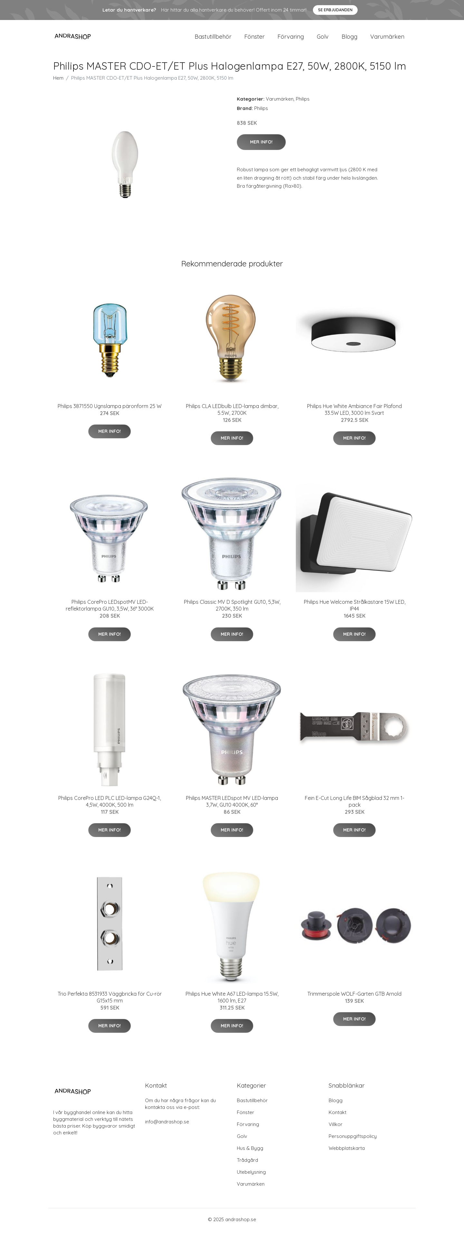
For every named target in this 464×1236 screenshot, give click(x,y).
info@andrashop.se (167, 1127)
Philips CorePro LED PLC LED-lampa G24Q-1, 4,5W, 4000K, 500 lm (109, 806)
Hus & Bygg (250, 1154)
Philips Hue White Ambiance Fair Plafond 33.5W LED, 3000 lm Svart (354, 415)
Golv (323, 39)
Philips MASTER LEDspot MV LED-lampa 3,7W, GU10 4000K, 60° (232, 806)
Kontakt (337, 1118)
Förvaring (290, 39)
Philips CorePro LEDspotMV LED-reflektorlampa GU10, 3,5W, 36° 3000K (110, 610)
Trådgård (247, 1165)
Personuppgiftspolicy (353, 1142)
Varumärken (387, 39)
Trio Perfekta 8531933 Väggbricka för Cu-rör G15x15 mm (110, 1002)
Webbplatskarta (347, 1154)
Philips (303, 104)
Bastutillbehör (213, 39)
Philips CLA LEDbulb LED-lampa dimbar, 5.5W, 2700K (232, 415)
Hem (58, 83)
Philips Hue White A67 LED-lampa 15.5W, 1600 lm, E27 (232, 1002)
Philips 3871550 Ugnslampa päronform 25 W (109, 411)
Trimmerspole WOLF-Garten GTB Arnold (354, 999)
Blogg (349, 39)
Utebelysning (251, 1177)
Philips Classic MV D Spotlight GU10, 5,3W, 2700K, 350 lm (232, 610)
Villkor (336, 1130)
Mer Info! (261, 147)
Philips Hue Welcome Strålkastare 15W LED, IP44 (354, 610)
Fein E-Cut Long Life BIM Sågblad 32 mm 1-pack (354, 806)
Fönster (254, 39)
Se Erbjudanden (335, 9)
